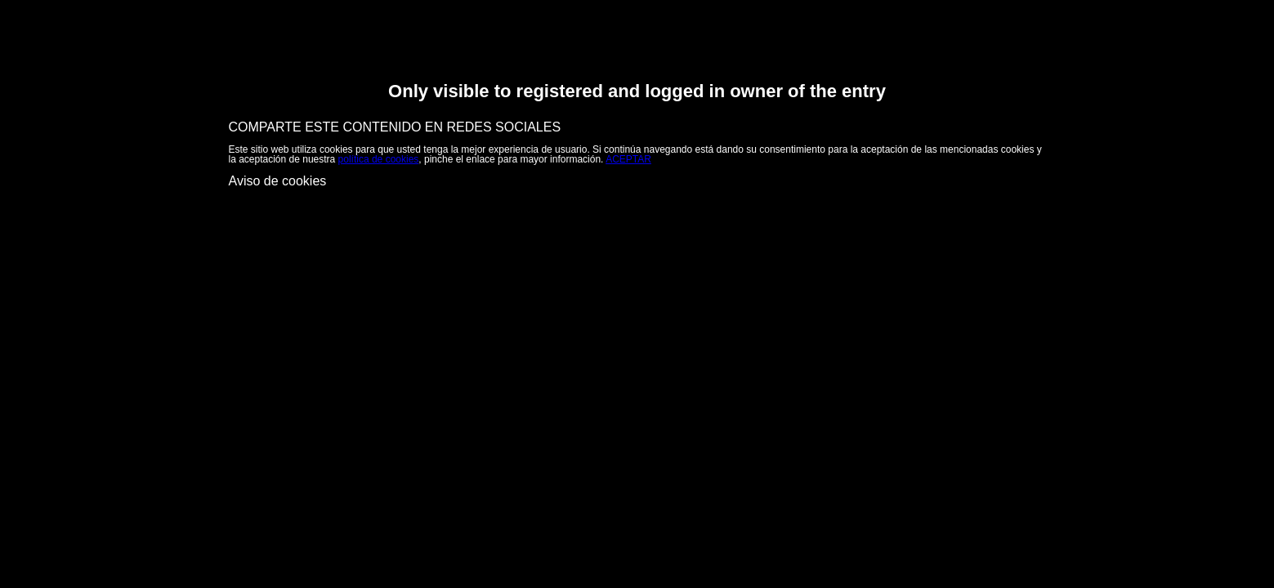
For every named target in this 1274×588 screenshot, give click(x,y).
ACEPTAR (628, 159)
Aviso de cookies (278, 181)
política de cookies (378, 159)
